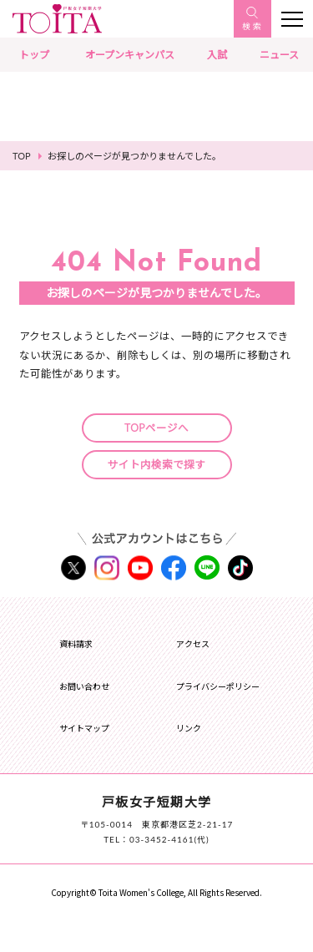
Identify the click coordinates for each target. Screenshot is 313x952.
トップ (34, 54)
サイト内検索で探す (156, 464)
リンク (188, 728)
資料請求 (76, 644)
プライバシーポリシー (218, 686)
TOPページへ (156, 428)
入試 (217, 54)
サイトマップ (84, 728)
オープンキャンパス (129, 54)
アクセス (193, 644)
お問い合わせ (84, 686)
